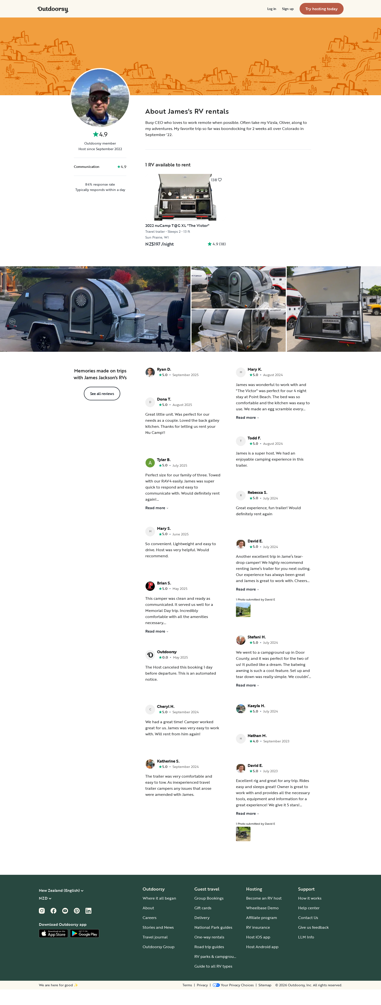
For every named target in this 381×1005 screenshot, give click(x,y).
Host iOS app (258, 952)
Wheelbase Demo (262, 923)
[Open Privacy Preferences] (233, 1000)
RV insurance (258, 943)
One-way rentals (209, 952)
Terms (187, 1000)
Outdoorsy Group (158, 962)
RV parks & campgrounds (217, 972)
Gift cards (202, 923)
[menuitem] (271, 8)
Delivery (201, 933)
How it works (309, 914)
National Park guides (213, 943)
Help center (309, 923)
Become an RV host (264, 914)
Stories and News (158, 943)
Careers (149, 933)
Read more (157, 523)
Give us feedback (313, 943)
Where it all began (159, 914)
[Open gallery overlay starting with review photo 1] (243, 625)
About (148, 923)
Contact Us (308, 933)
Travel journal (155, 952)
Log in (271, 8)
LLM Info (306, 952)
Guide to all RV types (213, 982)
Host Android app (262, 962)
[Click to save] (216, 180)
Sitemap (265, 1000)
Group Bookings (209, 914)
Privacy (202, 1000)
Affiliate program (261, 933)
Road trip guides (209, 962)
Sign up (288, 8)
